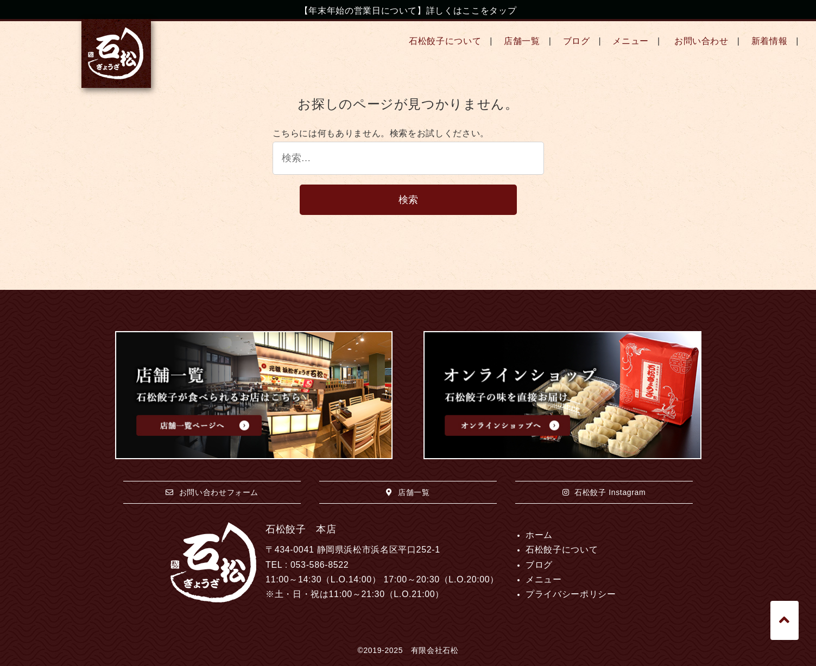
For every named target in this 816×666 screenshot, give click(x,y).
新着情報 (769, 41)
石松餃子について (445, 41)
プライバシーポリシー (571, 594)
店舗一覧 (522, 41)
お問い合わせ (701, 41)
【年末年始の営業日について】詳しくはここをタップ (408, 10)
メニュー (630, 41)
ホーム (539, 535)
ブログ (576, 41)
